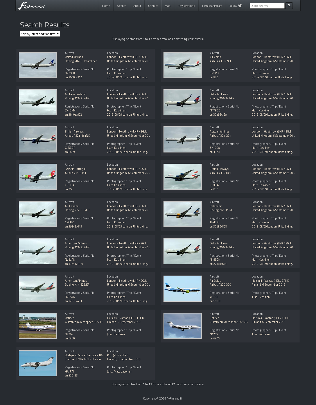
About (137, 5)
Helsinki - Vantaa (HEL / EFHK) (270, 280)
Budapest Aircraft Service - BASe (85, 355)
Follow (235, 5)
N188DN (215, 259)
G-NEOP (70, 147)
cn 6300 (70, 338)
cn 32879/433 (73, 301)
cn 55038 (215, 301)
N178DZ (215, 110)
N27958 (70, 73)
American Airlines (76, 243)
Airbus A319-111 (75, 173)
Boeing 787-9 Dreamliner (81, 61)
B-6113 (214, 73)
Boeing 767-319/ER (222, 210)
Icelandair (216, 206)
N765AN (70, 297)
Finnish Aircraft (212, 5)
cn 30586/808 (218, 226)
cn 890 (214, 77)
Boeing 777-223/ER (77, 284)
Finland (256, 284)
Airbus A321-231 (220, 135)
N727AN (70, 259)
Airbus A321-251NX (77, 135)
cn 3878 (214, 152)
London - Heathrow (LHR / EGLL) (127, 57)
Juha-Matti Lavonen (119, 371)
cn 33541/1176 (74, 264)
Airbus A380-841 (220, 173)
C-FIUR (69, 222)
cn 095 (214, 189)
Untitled (69, 318)
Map (168, 5)
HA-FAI (69, 371)
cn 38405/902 (73, 114)
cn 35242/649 (73, 226)
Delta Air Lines (219, 94)
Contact (153, 5)
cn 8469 (70, 152)
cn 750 (69, 189)
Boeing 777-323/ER (77, 247)
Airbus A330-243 (220, 61)
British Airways (74, 131)
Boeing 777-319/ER (77, 98)
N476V (69, 334)
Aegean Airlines (220, 131)
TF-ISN (214, 222)
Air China (215, 57)
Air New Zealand (75, 94)
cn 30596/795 (218, 114)
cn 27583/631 (218, 264)
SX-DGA (215, 147)
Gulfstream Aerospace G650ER (84, 322)
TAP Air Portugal (75, 169)
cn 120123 (71, 375)
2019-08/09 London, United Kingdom (130, 77)
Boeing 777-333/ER (77, 210)
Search (121, 5)
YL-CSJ (214, 297)
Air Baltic (215, 280)
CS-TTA (69, 185)
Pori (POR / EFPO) (118, 355)
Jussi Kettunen (261, 297)
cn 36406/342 (73, 77)
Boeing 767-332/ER (222, 98)
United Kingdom (117, 61)
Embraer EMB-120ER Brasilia (83, 359)
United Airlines (74, 57)
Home (106, 5)
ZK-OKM (70, 110)
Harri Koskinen (116, 73)
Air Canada (72, 206)
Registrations (186, 5)
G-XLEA (214, 185)
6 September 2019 (139, 61)
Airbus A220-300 (220, 284)
